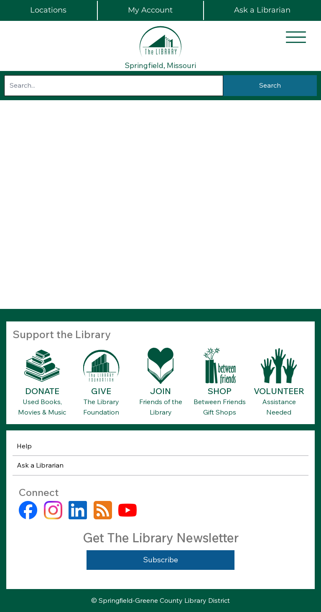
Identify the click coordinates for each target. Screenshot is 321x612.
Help (24, 446)
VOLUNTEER (279, 391)
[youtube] (127, 510)
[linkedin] (78, 510)
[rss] (103, 510)
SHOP (220, 391)
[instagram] (53, 510)
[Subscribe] (160, 560)
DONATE (42, 391)
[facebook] (28, 510)
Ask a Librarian (40, 465)
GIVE (101, 391)
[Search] (270, 85)
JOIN (160, 391)
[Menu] (296, 37)
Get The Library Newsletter (161, 538)
